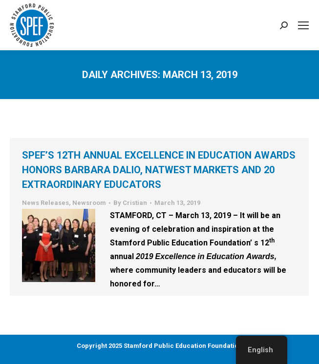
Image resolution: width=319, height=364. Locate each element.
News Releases (45, 202)
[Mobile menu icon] (303, 25)
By (130, 202)
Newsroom (89, 202)
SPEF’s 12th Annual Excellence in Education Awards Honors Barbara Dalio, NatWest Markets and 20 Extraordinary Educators (159, 169)
